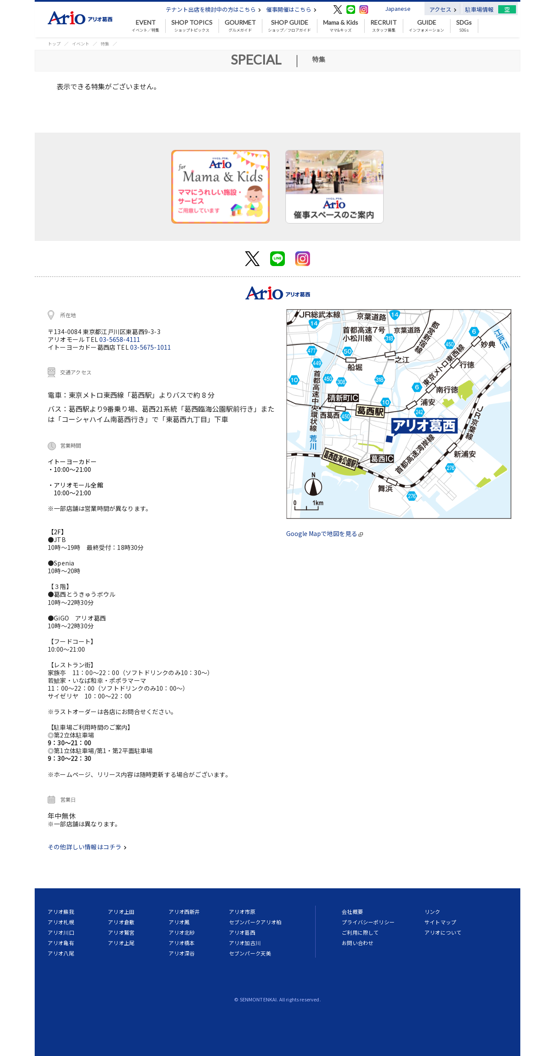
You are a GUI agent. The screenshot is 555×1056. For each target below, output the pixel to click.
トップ (54, 43)
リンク (432, 911)
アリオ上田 (121, 911)
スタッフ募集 (383, 26)
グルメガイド (240, 26)
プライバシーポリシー (368, 922)
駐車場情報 (479, 9)
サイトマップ (440, 922)
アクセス (443, 9)
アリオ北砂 (182, 932)
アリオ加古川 (245, 942)
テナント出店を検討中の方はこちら (213, 9)
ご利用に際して (360, 932)
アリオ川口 (61, 932)
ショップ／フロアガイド (289, 26)
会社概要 (352, 911)
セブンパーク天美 (250, 953)
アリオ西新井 (184, 911)
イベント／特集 (145, 26)
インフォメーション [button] (426, 26)
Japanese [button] (398, 8)
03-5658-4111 (119, 339)
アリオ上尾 (121, 942)
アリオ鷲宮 (121, 932)
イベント (80, 43)
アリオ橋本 (182, 942)
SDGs (464, 26)
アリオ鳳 (179, 922)
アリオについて (442, 932)
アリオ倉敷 (121, 922)
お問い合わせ (357, 942)
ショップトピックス (191, 26)
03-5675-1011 (150, 347)
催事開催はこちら (291, 9)
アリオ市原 (242, 911)
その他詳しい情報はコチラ (87, 846)
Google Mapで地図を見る (324, 533)
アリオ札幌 (61, 922)
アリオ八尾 (61, 953)
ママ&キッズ (340, 26)
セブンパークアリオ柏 (255, 922)
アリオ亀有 (61, 942)
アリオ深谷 (182, 953)
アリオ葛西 (242, 932)
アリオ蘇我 (61, 911)
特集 (105, 43)
